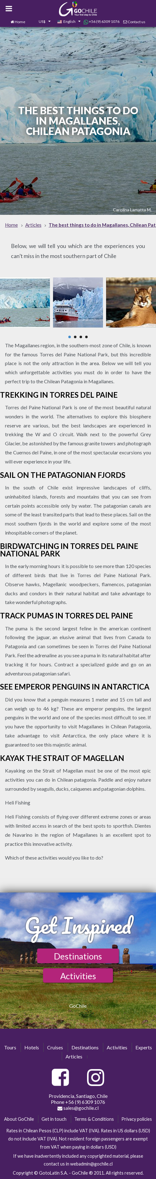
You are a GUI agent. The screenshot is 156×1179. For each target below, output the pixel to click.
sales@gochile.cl (78, 1108)
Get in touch (53, 1119)
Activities (78, 976)
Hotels (31, 1047)
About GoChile (19, 1119)
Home (20, 21)
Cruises (55, 1047)
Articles (74, 1056)
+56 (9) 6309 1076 (101, 21)
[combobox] (41, 22)
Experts (143, 1047)
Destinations (78, 956)
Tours (10, 1047)
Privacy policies (136, 1119)
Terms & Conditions (94, 1119)
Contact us (136, 21)
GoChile (78, 1006)
